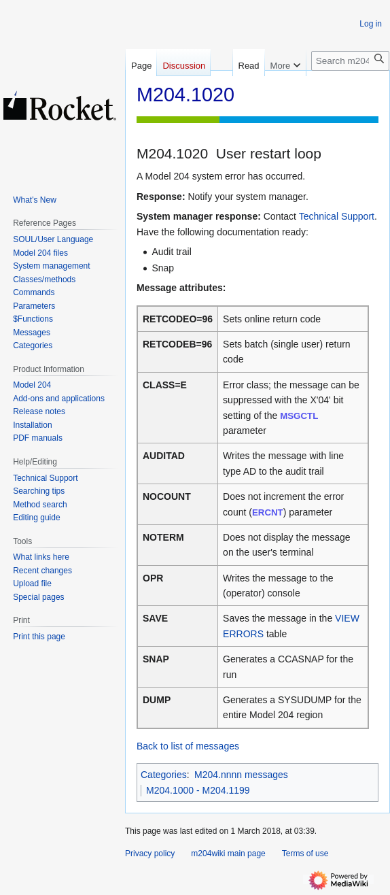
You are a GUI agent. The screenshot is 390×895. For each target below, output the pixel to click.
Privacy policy (150, 853)
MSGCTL (299, 416)
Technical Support (336, 216)
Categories (164, 774)
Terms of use (305, 853)
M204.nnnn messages (241, 774)
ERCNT (267, 512)
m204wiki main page (228, 853)
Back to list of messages (188, 746)
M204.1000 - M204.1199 (198, 790)
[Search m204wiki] (350, 61)
